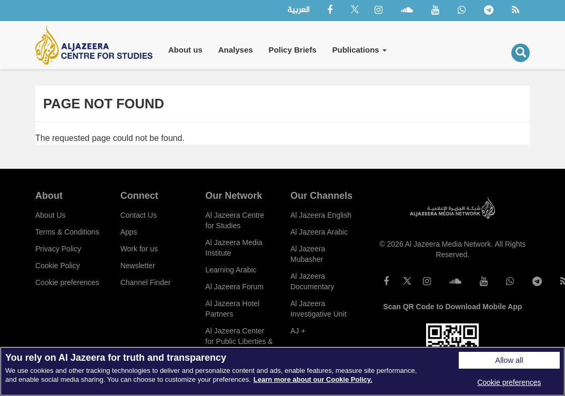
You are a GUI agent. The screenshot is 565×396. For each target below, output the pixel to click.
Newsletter (137, 265)
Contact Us (138, 215)
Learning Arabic (230, 270)
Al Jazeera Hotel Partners (232, 308)
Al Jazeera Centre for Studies (234, 220)
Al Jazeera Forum (234, 286)
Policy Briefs (293, 49)
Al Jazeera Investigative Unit (318, 308)
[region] (282, 371)
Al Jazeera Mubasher (307, 254)
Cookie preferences (67, 282)
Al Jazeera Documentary (312, 281)
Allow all (509, 360)
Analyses (235, 49)
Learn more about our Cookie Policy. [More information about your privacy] (313, 379)
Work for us (139, 249)
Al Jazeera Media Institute (233, 247)
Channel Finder (145, 282)
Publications (359, 49)
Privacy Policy (58, 249)
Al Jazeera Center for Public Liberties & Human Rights (239, 341)
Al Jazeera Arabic (319, 232)
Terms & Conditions (67, 232)
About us (185, 49)
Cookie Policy (57, 265)
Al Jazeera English (320, 215)
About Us (50, 215)
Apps (128, 232)
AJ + (297, 331)
